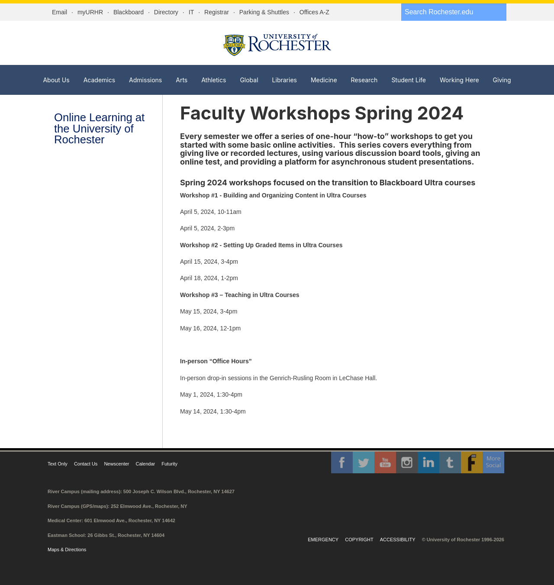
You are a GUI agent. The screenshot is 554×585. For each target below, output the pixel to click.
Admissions (145, 80)
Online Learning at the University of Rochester (99, 128)
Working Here (459, 80)
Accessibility (398, 539)
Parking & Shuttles (264, 12)
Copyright (359, 539)
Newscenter (116, 463)
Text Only (58, 463)
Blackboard (128, 12)
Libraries (284, 80)
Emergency (323, 539)
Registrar (216, 12)
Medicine (324, 80)
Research (364, 80)
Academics (99, 80)
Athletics (213, 80)
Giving (502, 80)
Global (249, 80)
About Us (56, 80)
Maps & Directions (67, 549)
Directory (166, 12)
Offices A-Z (314, 12)
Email (59, 12)
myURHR (90, 12)
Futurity (169, 463)
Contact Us (85, 463)
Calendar (145, 463)
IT (191, 12)
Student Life (408, 80)
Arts (181, 80)
